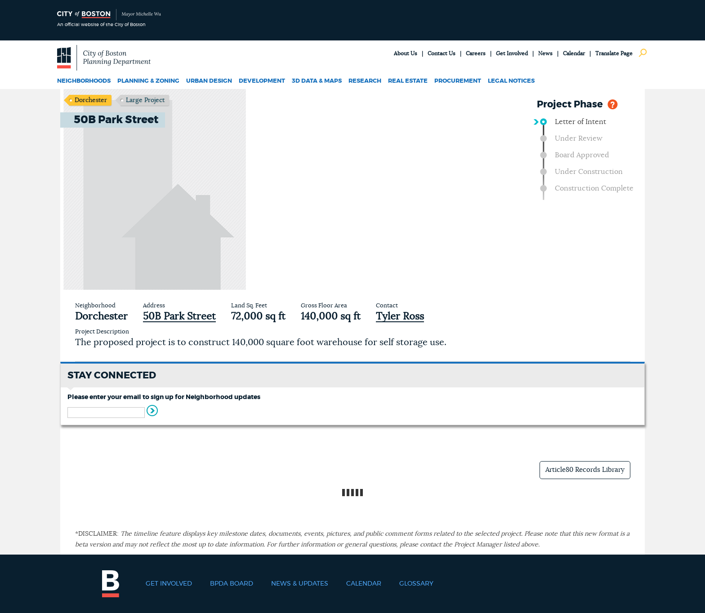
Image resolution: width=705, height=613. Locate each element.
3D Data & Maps (317, 81)
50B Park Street (179, 316)
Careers (476, 53)
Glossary (416, 584)
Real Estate (408, 81)
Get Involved (512, 53)
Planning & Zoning (148, 81)
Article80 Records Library (585, 469)
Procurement (457, 81)
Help (612, 104)
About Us (405, 53)
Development (262, 81)
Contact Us (441, 53)
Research (364, 81)
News (545, 53)
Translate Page (614, 53)
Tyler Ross (400, 316)
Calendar (574, 53)
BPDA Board (231, 584)
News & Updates (299, 584)
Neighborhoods (84, 81)
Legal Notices (511, 81)
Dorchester (91, 100)
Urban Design (209, 81)
